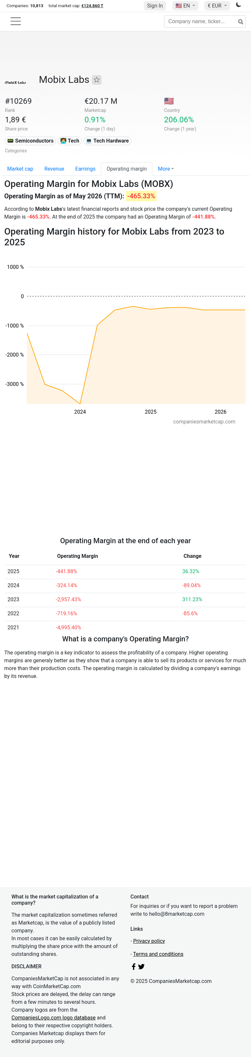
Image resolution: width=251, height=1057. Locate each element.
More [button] (164, 169)
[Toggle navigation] (15, 21)
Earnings (85, 169)
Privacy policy (149, 941)
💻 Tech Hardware (107, 141)
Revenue (54, 169)
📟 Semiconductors (30, 141)
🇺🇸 (183, 6)
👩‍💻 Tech (69, 141)
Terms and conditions (158, 954)
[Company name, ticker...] (205, 21)
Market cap (20, 169)
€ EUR (215, 6)
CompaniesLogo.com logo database (53, 1018)
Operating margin (127, 169)
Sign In (155, 6)
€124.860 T (92, 5)
